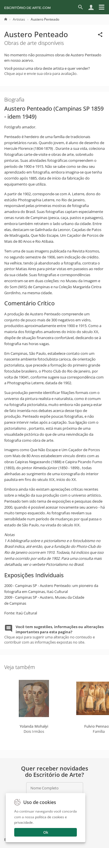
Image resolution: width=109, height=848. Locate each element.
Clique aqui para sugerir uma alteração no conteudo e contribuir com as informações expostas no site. (54, 634)
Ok (45, 832)
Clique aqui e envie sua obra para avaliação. (40, 73)
